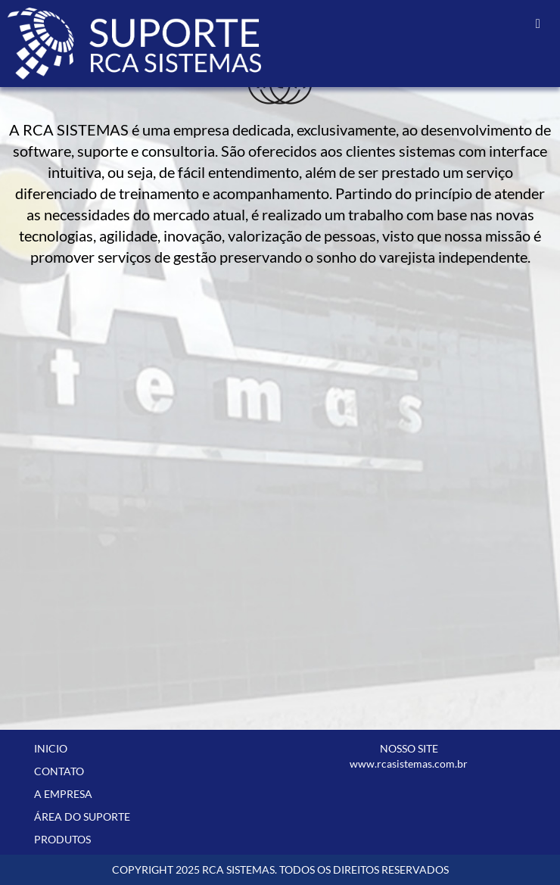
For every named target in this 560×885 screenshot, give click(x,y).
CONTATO (59, 771)
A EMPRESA (63, 793)
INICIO (50, 748)
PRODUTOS (62, 839)
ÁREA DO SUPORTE (82, 816)
